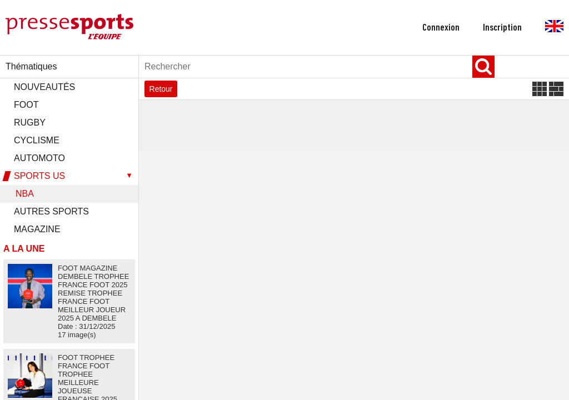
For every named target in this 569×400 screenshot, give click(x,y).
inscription (502, 28)
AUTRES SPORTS (51, 211)
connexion (441, 28)
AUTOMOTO (39, 158)
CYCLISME (36, 140)
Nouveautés (44, 87)
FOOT (26, 104)
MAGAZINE (37, 229)
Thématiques (31, 66)
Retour (161, 88)
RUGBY (30, 122)
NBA (25, 193)
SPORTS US (39, 176)
